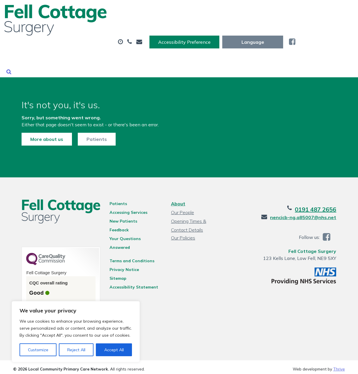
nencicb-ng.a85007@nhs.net (312, 212)
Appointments (135, 29)
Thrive (339, 365)
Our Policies (182, 233)
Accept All (114, 349)
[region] (76, 331)
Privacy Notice (120, 257)
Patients (88, 129)
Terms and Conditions (128, 248)
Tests (234, 29)
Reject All (76, 349)
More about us (38, 129)
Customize (38, 349)
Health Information (150, 49)
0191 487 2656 (324, 204)
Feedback (115, 225)
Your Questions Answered (132, 233)
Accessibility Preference (242, 11)
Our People (181, 207)
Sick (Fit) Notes (280, 29)
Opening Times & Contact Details (196, 217)
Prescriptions (191, 29)
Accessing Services (125, 207)
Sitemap (114, 265)
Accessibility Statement (130, 274)
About (82, 29)
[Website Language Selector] (311, 10)
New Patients (87, 49)
